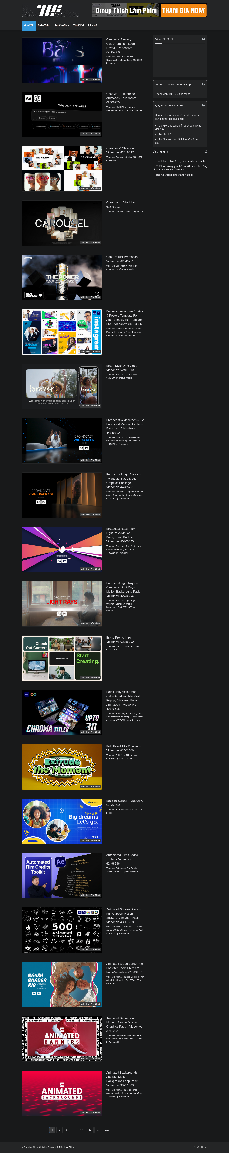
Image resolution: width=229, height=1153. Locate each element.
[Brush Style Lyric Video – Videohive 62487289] (62, 386)
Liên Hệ (92, 25)
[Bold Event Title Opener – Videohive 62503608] (62, 767)
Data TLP (43, 25)
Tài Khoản (61, 25)
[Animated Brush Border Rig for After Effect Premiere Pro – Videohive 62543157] (62, 984)
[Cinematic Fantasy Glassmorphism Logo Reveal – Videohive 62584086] (62, 60)
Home (28, 25)
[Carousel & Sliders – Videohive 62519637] (62, 169)
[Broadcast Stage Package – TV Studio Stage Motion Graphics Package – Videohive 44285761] (62, 495)
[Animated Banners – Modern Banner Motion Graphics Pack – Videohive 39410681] (62, 1039)
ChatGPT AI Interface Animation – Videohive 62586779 (121, 98)
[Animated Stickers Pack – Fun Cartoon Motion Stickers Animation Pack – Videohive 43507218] (62, 930)
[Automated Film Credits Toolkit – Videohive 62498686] (62, 875)
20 (90, 1130)
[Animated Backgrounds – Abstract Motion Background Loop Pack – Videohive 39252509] (62, 1093)
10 (81, 1130)
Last (109, 1129)
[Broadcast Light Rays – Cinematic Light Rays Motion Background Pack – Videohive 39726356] (62, 604)
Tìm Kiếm (78, 25)
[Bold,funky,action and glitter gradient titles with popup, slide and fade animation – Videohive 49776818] (62, 712)
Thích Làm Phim (66, 1147)
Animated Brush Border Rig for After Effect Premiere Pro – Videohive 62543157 (124, 968)
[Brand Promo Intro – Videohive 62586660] (62, 658)
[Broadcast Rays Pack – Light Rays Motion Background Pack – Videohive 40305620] (62, 549)
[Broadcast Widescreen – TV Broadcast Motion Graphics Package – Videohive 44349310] (62, 441)
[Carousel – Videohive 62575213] (62, 223)
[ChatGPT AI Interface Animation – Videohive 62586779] (62, 114)
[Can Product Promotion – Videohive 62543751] (62, 277)
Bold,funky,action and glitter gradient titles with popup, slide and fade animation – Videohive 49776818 (123, 700)
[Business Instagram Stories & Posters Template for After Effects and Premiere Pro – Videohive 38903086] (62, 332)
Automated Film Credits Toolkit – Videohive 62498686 (122, 859)
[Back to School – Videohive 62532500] (62, 821)
